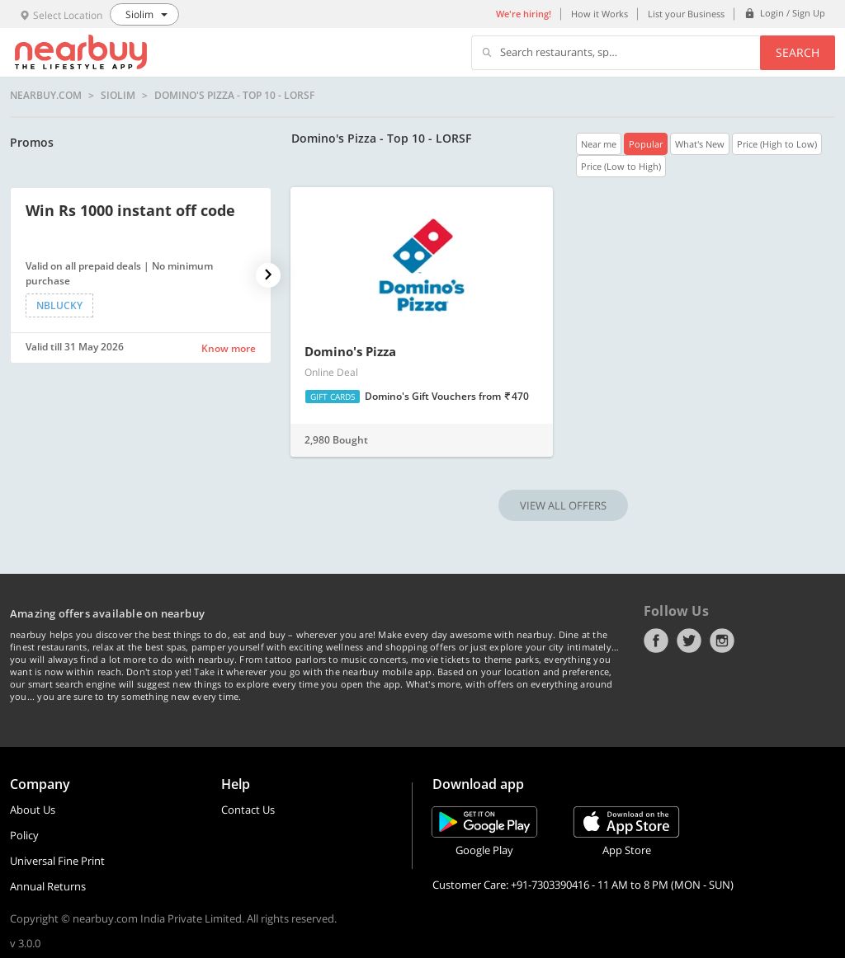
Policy (24, 835)
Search (797, 52)
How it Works (599, 13)
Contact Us (248, 809)
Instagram (722, 640)
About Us (32, 809)
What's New (700, 144)
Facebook (656, 640)
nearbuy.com (46, 95)
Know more (228, 348)
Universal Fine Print (57, 860)
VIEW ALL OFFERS (563, 505)
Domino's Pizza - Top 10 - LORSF (234, 95)
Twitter (689, 640)
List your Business (686, 13)
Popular (646, 144)
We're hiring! (523, 13)
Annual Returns (48, 886)
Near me (598, 144)
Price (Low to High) (621, 166)
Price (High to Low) (777, 144)
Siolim (118, 95)
